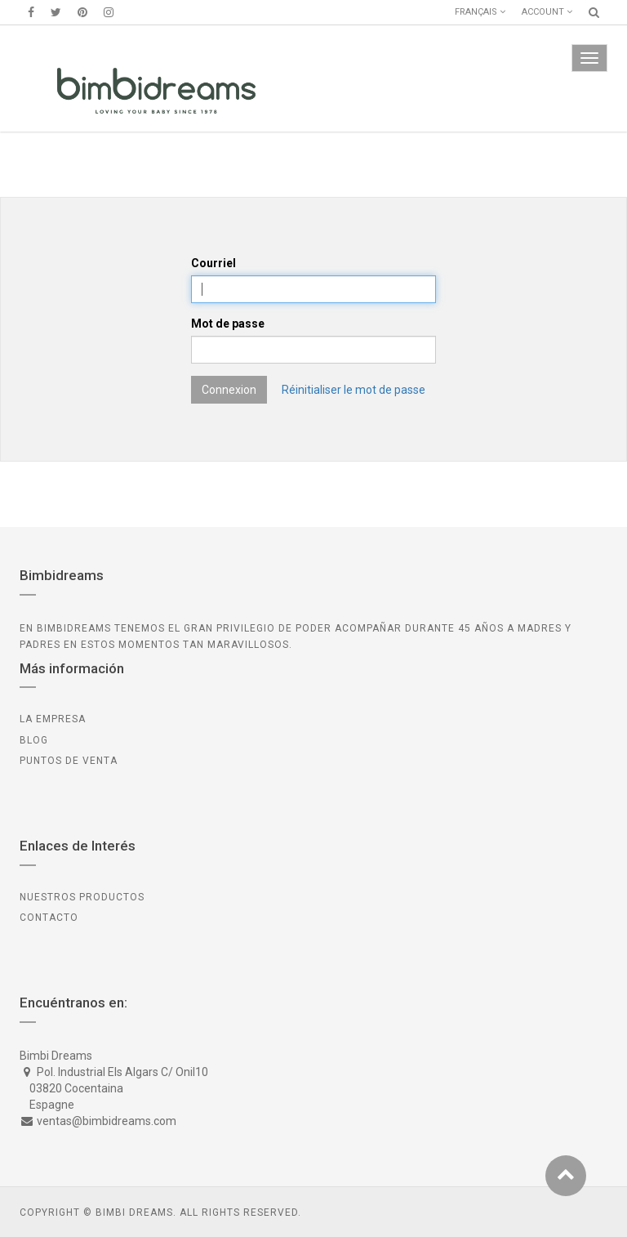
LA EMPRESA (53, 719)
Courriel (213, 263)
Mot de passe (228, 323)
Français (480, 12)
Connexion (229, 389)
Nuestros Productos (82, 897)
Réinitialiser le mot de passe (353, 389)
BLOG (34, 740)
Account (547, 12)
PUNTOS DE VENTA (69, 760)
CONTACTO (49, 917)
